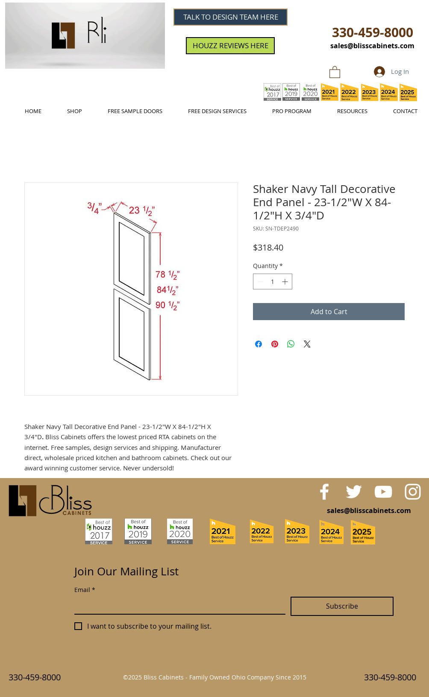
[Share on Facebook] (258, 344)
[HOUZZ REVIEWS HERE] (230, 45)
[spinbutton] (272, 281)
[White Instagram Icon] (412, 491)
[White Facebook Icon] (324, 491)
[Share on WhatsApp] (291, 344)
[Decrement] (259, 281)
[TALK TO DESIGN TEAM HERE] (230, 17)
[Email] (177, 605)
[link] (334, 71)
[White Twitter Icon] (353, 491)
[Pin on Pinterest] (275, 344)
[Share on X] (307, 344)
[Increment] (285, 281)
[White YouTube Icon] (383, 491)
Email (84, 589)
